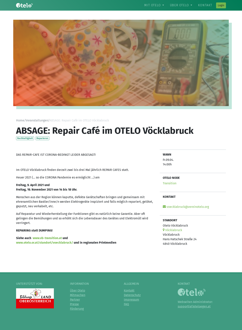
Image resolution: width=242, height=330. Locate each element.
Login (221, 5)
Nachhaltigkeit (25, 138)
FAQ (126, 304)
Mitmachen (77, 295)
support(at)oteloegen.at (194, 306)
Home (20, 120)
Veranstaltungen (37, 120)
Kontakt (205, 5)
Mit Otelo (152, 5)
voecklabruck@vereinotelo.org (186, 207)
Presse (74, 304)
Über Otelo (179, 5)
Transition (169, 183)
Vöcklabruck (172, 230)
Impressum (131, 299)
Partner (75, 299)
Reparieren (42, 138)
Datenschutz (132, 295)
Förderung (77, 308)
